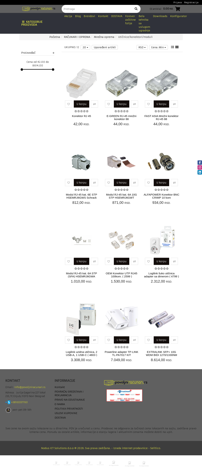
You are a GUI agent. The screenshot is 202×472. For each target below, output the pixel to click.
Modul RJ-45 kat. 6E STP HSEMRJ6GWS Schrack (81, 196)
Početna (54, 37)
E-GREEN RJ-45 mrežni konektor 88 (121, 117)
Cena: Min (158, 47)
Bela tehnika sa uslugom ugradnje (144, 23)
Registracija (191, 2)
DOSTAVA (116, 16)
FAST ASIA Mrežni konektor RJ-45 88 (162, 117)
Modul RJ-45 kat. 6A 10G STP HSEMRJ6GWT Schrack (121, 197)
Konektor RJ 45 (81, 116)
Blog (78, 16)
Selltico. (155, 448)
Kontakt (103, 16)
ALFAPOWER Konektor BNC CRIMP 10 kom (161, 196)
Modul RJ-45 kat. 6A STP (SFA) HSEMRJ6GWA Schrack (81, 276)
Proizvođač (37, 52)
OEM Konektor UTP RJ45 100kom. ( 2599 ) (121, 275)
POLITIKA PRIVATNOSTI (69, 408)
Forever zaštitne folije (130, 20)
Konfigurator (178, 16)
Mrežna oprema (104, 37)
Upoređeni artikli (105, 47)
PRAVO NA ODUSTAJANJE (70, 399)
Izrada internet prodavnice (130, 448)
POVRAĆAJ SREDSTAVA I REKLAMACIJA (69, 393)
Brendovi (89, 16)
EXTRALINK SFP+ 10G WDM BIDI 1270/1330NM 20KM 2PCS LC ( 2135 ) (161, 355)
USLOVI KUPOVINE (66, 413)
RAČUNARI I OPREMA (77, 37)
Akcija (68, 16)
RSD (142, 47)
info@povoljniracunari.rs (29, 387)
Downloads (160, 16)
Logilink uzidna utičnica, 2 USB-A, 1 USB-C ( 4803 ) (81, 353)
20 (85, 47)
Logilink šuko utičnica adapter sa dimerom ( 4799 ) (161, 275)
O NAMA (60, 404)
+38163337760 (22, 402)
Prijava (177, 2)
